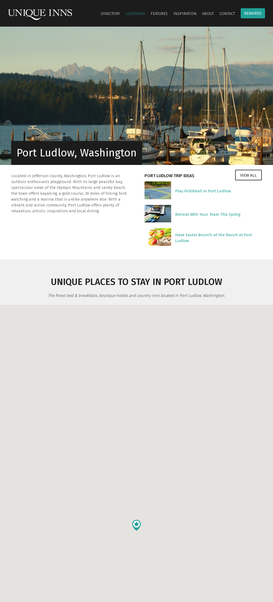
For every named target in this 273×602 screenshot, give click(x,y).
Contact (227, 13)
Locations (135, 13)
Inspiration (184, 13)
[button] (136, 525)
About (208, 13)
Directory (110, 13)
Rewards (253, 13)
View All (248, 175)
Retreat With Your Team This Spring (207, 214)
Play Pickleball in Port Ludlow (203, 191)
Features (159, 13)
